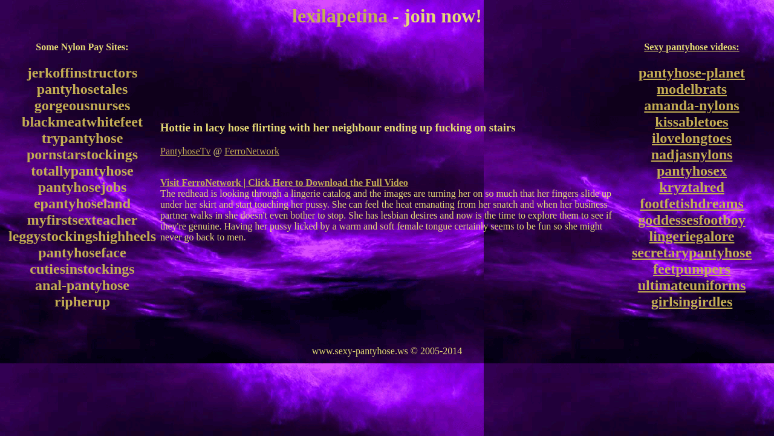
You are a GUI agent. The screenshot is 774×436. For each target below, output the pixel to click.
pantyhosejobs (82, 187)
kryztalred (691, 187)
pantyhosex (692, 171)
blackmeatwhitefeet (82, 122)
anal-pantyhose (82, 285)
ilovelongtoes (692, 138)
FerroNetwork (251, 151)
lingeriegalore (692, 236)
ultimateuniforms (692, 285)
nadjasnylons (692, 154)
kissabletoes (691, 122)
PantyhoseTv (185, 151)
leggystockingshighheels (82, 236)
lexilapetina (340, 16)
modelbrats (692, 89)
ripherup (82, 301)
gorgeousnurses (82, 105)
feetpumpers (691, 269)
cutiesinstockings (82, 269)
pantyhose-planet (692, 73)
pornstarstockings (82, 154)
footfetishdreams (692, 203)
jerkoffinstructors (82, 73)
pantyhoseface (82, 252)
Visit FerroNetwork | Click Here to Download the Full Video (284, 182)
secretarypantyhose (692, 252)
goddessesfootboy (691, 220)
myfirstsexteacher (82, 220)
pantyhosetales (82, 89)
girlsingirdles (692, 301)
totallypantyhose (82, 171)
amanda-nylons (691, 105)
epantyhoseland (82, 203)
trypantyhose (82, 138)
